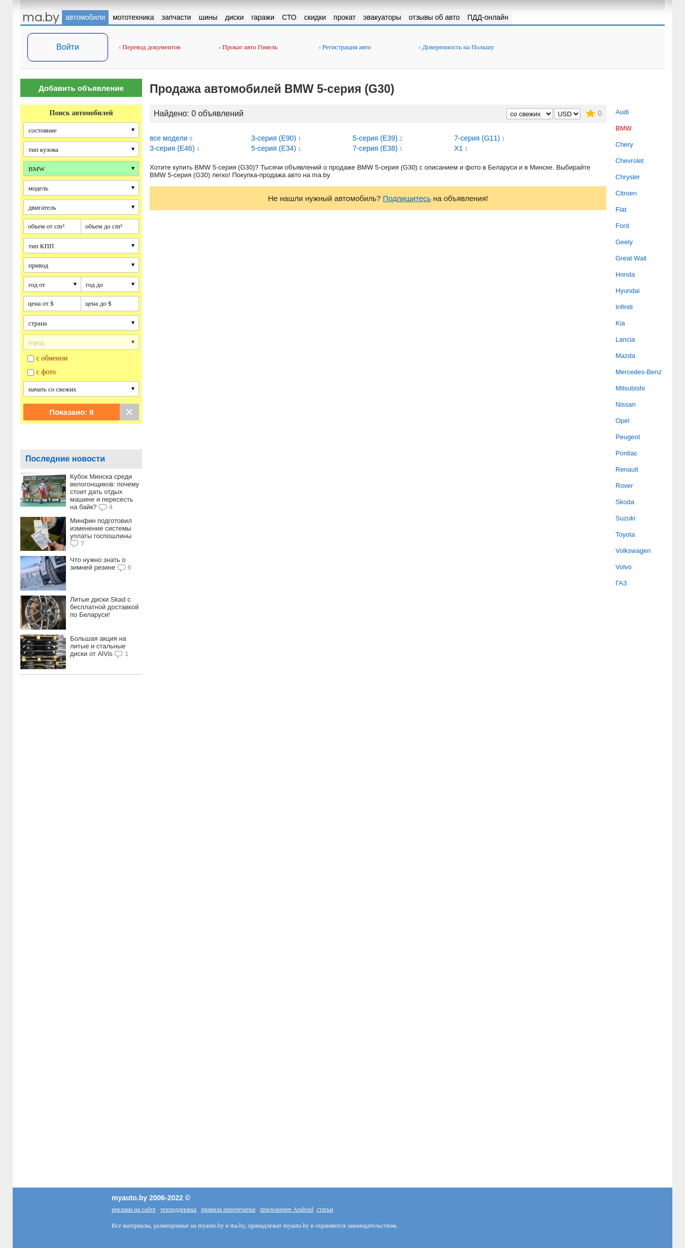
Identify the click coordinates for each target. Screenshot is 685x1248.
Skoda (624, 502)
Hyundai (627, 290)
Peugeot (627, 437)
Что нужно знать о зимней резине (98, 563)
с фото (46, 372)
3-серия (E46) (172, 148)
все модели (169, 138)
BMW (623, 128)
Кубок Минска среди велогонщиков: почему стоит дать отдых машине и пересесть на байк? (104, 492)
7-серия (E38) (375, 148)
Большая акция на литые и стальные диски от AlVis (98, 646)
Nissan (625, 404)
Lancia (625, 339)
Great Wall (630, 258)
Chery (624, 144)
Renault (626, 469)
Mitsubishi (630, 388)
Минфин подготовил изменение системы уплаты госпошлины (101, 528)
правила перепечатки (228, 1209)
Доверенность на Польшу (456, 47)
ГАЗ (621, 583)
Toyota (625, 534)
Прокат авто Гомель (248, 47)
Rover (624, 485)
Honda (625, 274)
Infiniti (624, 307)
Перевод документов (149, 47)
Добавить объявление (81, 88)
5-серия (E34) (273, 148)
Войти (67, 47)
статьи (325, 1209)
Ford (622, 225)
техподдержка (178, 1209)
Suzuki (625, 518)
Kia (620, 323)
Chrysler (627, 177)
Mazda (625, 355)
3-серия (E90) (273, 138)
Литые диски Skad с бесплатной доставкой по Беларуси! (104, 607)
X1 (458, 148)
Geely (624, 242)
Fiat (621, 209)
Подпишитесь (407, 198)
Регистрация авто (345, 47)
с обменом (52, 358)
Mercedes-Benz (638, 372)
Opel (622, 420)
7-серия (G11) (477, 138)
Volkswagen (632, 550)
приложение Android (286, 1209)
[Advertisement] (81, 852)
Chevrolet (629, 161)
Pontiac (626, 453)
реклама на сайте (134, 1209)
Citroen (626, 193)
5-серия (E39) (375, 138)
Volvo (623, 567)
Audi (622, 112)
